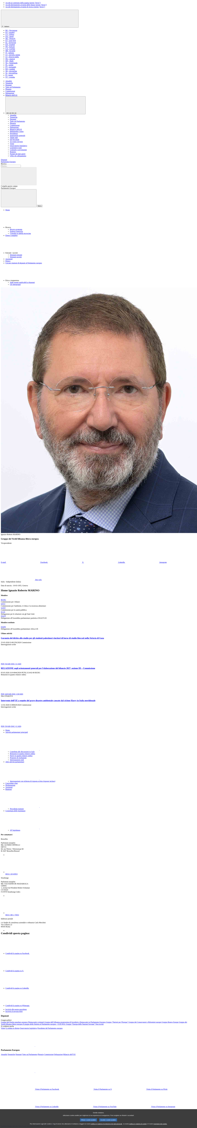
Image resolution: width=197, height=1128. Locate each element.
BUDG (3, 600)
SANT (3, 608)
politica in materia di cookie (138, 1126)
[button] (100, 219)
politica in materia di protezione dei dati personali (106, 1126)
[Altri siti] (45, 105)
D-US (3, 612)
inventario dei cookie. (160, 1126)
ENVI (3, 604)
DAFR (3, 627)
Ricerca (3, 164)
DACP (3, 616)
